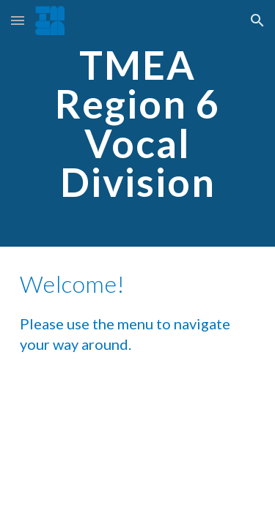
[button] (17, 20)
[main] (138, 123)
